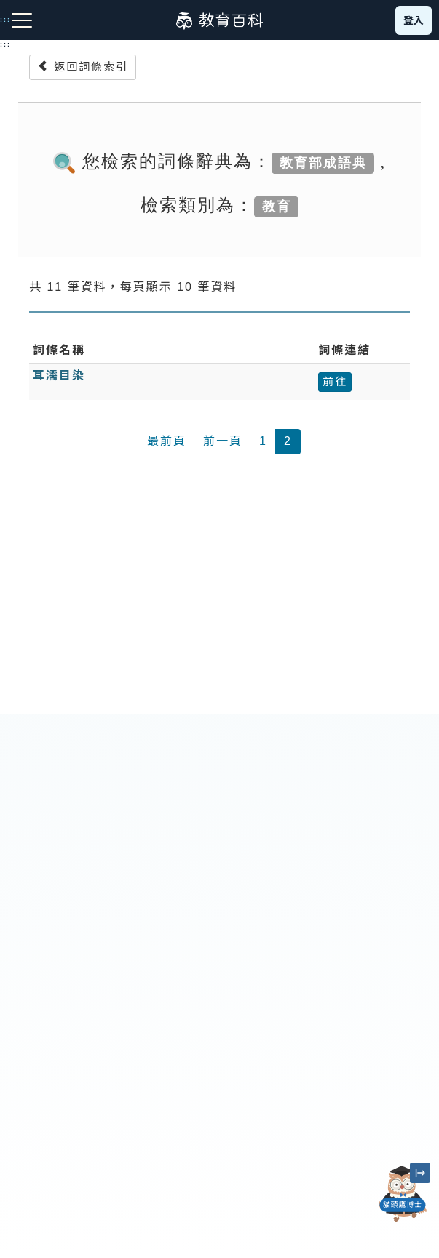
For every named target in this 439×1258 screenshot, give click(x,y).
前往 (335, 381)
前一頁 (222, 441)
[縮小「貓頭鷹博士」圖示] (420, 1173)
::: (5, 44)
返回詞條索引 (82, 66)
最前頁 (166, 441)
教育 (276, 206)
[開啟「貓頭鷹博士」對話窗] (402, 1194)
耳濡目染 (59, 375)
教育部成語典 (323, 163)
